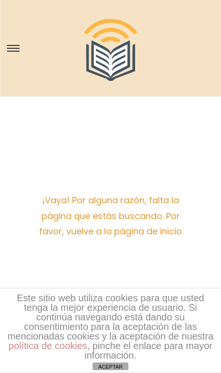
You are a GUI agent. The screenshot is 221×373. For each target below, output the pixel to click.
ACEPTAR (110, 367)
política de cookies (48, 345)
